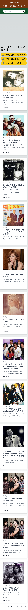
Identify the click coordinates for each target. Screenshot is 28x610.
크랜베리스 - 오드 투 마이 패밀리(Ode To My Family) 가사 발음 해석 (13, 545)
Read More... (6, 107)
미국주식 (6, 6)
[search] (14, 11)
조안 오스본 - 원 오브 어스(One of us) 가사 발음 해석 (13, 186)
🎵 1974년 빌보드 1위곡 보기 (14, 54)
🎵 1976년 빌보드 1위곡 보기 (14, 63)
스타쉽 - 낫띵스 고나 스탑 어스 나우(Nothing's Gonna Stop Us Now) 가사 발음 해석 (13, 366)
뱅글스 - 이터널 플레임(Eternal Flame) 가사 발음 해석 (13, 589)
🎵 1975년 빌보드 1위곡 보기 (14, 59)
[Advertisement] (14, 28)
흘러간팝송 (13, 6)
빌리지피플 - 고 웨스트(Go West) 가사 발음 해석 (12, 141)
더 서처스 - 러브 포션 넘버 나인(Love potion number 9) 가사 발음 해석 (13, 232)
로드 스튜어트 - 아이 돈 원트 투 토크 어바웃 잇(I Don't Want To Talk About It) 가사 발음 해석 (13, 454)
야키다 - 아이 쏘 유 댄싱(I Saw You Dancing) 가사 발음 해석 (13, 410)
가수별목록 (21, 6)
